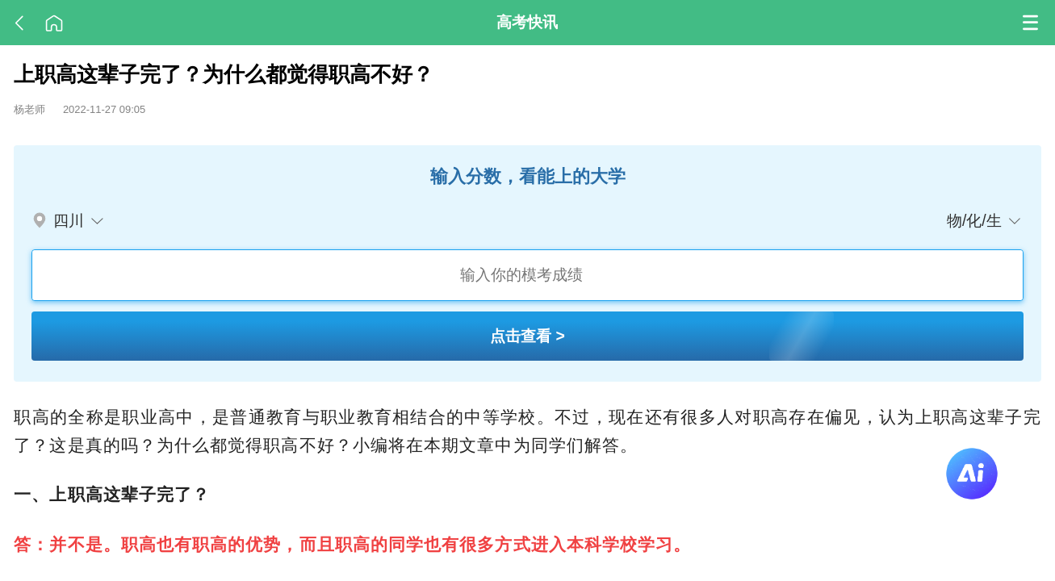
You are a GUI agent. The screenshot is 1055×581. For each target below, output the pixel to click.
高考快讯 (527, 22)
